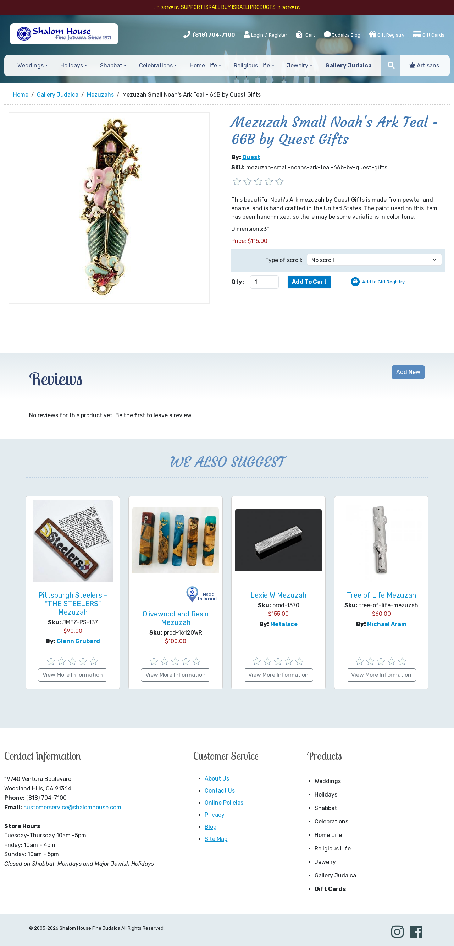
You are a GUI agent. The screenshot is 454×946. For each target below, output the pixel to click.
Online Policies (224, 802)
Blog (211, 826)
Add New (408, 372)
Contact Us (220, 790)
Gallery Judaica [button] (348, 65)
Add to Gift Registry (383, 281)
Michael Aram (386, 624)
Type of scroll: (284, 260)
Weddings (328, 781)
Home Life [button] (203, 65)
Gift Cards (428, 34)
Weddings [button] (30, 65)
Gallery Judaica (335, 875)
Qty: (237, 281)
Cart (305, 35)
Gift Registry (386, 34)
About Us (217, 778)
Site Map (216, 839)
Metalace (284, 624)
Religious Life (333, 848)
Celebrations (331, 821)
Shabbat (326, 808)
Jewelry (325, 862)
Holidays (326, 794)
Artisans (424, 65)
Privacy (215, 814)
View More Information (73, 675)
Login (253, 35)
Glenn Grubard (78, 641)
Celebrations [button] (156, 65)
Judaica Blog (342, 34)
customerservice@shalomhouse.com (72, 807)
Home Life (328, 835)
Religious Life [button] (252, 65)
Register (278, 35)
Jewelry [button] (297, 65)
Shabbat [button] (111, 65)
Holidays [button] (71, 65)
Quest (251, 157)
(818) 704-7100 (214, 35)
